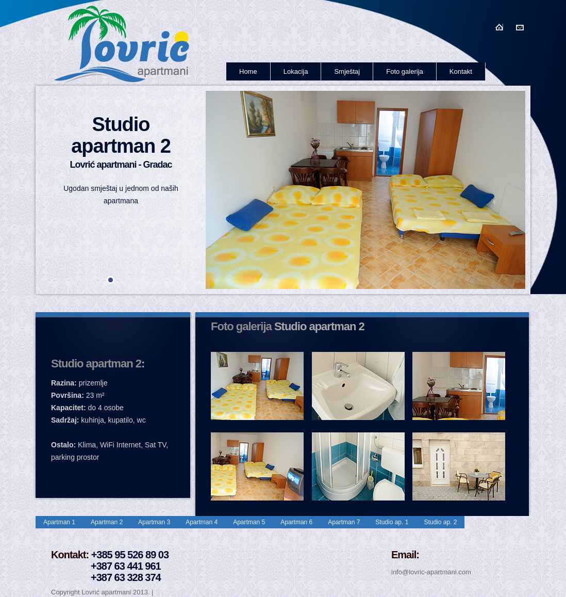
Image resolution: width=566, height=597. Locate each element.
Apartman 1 (59, 522)
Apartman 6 (296, 522)
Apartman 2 (107, 522)
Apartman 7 (344, 522)
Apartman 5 (249, 522)
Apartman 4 (202, 522)
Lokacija (296, 71)
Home (248, 71)
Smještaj (347, 71)
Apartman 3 (154, 522)
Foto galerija (404, 71)
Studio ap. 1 (391, 522)
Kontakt (461, 71)
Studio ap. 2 (440, 522)
